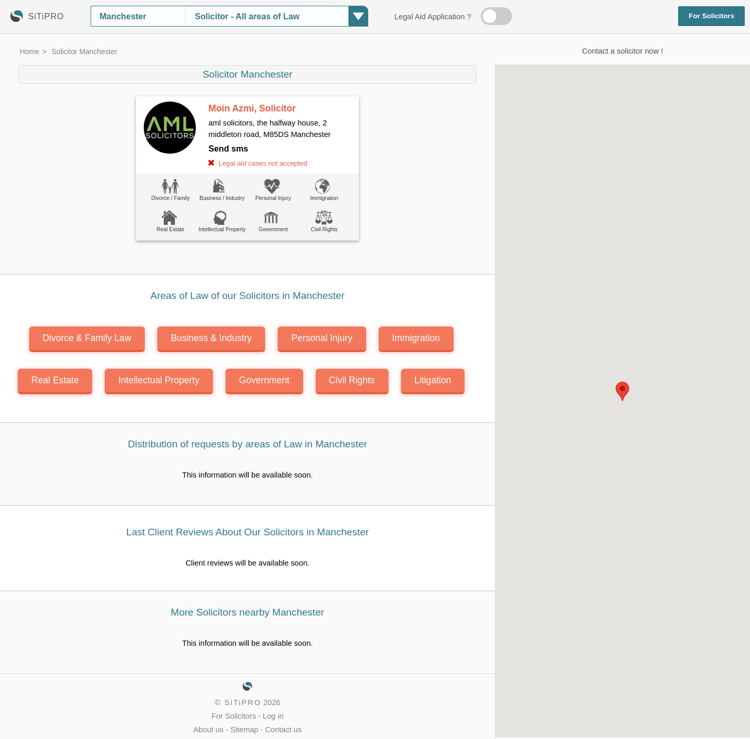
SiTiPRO (242, 702)
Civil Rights (352, 380)
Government (264, 380)
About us (208, 729)
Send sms (228, 148)
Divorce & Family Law (87, 338)
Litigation (433, 380)
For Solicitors (711, 16)
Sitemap (244, 729)
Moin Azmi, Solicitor (251, 108)
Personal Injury (321, 338)
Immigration (416, 338)
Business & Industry (211, 338)
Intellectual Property (158, 380)
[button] (622, 391)
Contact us (283, 729)
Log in (273, 716)
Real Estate (55, 380)
